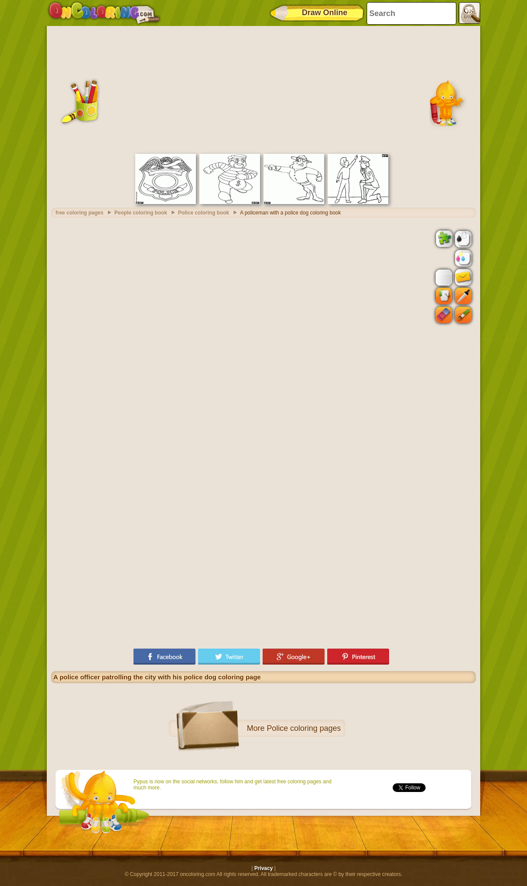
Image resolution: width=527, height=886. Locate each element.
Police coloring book (203, 213)
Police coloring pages (304, 728)
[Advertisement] (263, 88)
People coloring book (140, 213)
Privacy (263, 868)
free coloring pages (79, 213)
